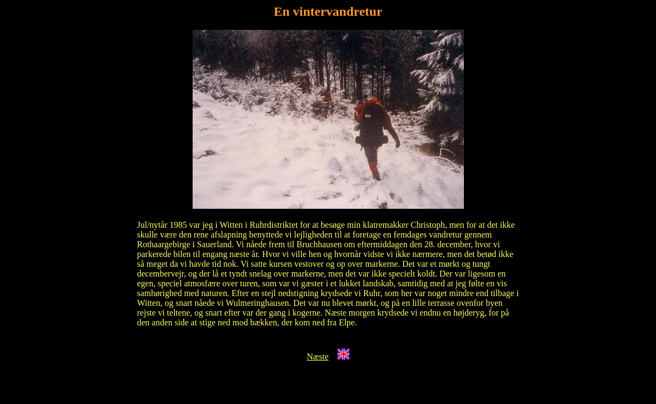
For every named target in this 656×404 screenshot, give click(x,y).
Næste (318, 356)
